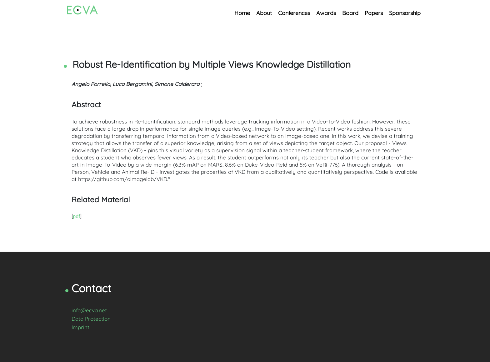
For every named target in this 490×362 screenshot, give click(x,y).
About (264, 13)
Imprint (80, 327)
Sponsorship (405, 13)
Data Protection (91, 318)
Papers (374, 13)
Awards (326, 13)
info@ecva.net (89, 310)
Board (350, 13)
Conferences (294, 13)
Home (242, 13)
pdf (76, 216)
